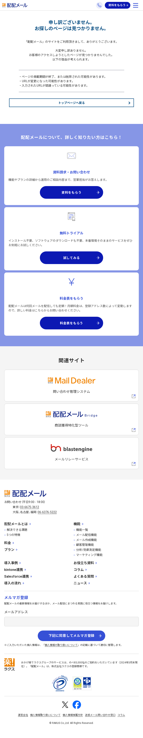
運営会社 (23, 715)
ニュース (80, 583)
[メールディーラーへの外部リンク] (71, 385)
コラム (79, 570)
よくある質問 (84, 576)
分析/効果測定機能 (88, 549)
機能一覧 (82, 529)
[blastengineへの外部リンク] (71, 453)
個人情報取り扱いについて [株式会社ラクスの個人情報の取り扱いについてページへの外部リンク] (45, 715)
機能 (77, 524)
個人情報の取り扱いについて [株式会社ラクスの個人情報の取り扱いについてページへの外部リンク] (61, 645)
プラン (9, 550)
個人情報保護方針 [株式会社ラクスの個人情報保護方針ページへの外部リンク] (73, 715)
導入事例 (11, 563)
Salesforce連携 (16, 576)
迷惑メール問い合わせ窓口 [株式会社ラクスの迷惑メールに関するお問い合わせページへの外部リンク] (100, 715)
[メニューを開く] (135, 5)
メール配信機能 (86, 535)
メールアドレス (16, 612)
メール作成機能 (86, 540)
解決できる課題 (17, 529)
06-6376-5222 (47, 512)
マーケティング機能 (89, 555)
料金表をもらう (71, 323)
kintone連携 (13, 570)
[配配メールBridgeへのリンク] (71, 419)
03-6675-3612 (29, 507)
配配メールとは (16, 524)
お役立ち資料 (84, 563)
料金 (7, 543)
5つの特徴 (13, 535)
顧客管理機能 (85, 544)
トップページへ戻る (71, 103)
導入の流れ (12, 583)
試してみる (71, 257)
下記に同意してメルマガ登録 (71, 636)
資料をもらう (117, 5)
